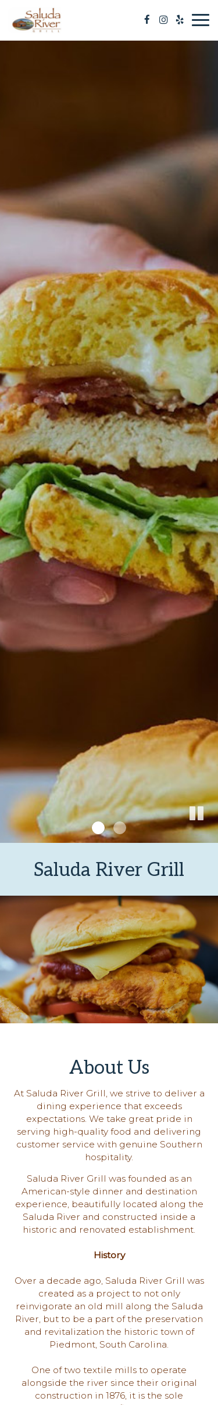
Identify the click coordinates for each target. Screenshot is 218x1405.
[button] (209, 834)
